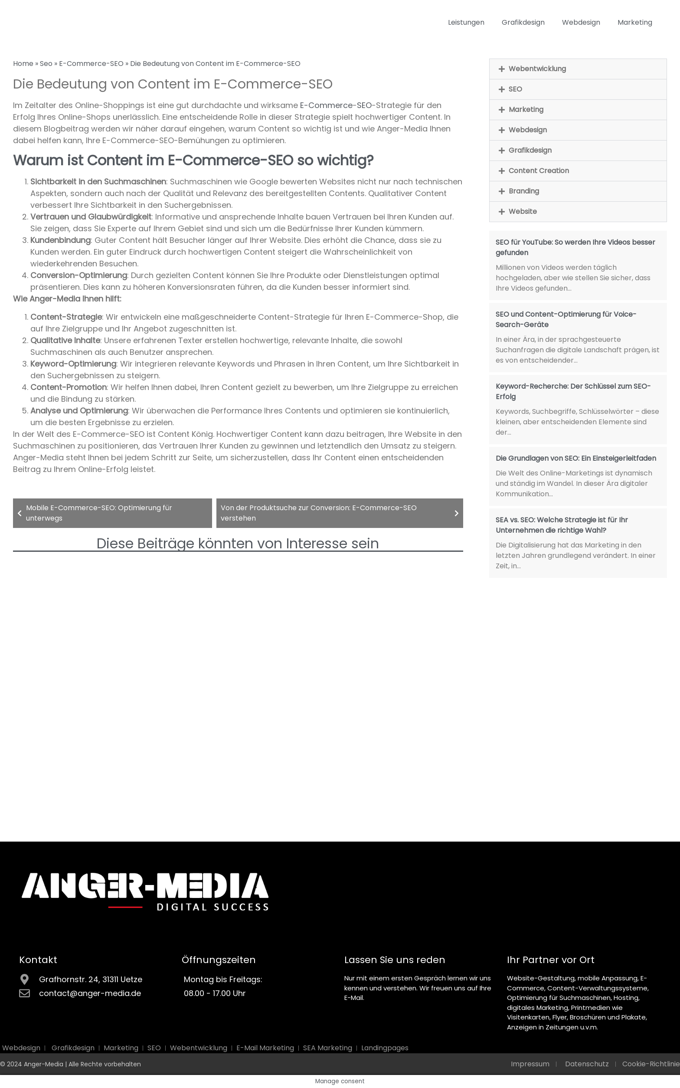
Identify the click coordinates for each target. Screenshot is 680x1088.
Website (523, 211)
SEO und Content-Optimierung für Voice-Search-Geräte (566, 319)
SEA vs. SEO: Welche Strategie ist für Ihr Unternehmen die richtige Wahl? (562, 525)
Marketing (635, 22)
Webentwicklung (537, 69)
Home (23, 64)
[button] (578, 69)
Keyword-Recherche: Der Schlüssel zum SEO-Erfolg (573, 391)
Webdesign (581, 22)
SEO (364, 105)
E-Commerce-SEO (91, 64)
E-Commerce (326, 105)
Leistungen (466, 22)
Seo (46, 64)
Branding (524, 191)
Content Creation (539, 171)
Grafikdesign (523, 22)
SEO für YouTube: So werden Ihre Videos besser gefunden (575, 247)
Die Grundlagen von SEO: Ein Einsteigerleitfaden (576, 458)
